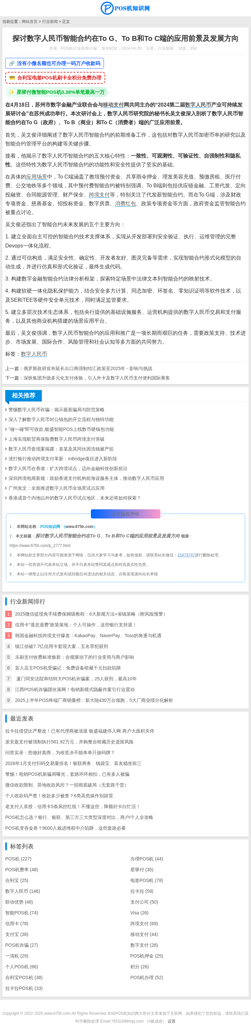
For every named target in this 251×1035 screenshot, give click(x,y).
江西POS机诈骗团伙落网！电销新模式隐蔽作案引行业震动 (75, 689)
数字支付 (144, 945)
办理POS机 (146, 858)
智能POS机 (21, 912)
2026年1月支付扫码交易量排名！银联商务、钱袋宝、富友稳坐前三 (73, 763)
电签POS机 (146, 880)
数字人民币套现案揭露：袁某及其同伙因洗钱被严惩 (61, 448)
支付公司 (144, 902)
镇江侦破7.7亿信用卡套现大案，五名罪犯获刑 (61, 646)
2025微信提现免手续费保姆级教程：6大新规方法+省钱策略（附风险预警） (91, 614)
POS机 (18, 858)
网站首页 (30, 21)
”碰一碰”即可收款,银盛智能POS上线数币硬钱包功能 (61, 429)
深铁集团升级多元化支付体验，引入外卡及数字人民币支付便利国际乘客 (97, 378)
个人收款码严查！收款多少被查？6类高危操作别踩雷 (59, 795)
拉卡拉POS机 (23, 988)
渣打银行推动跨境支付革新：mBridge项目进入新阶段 (62, 458)
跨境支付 (99, 194)
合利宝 (16, 880)
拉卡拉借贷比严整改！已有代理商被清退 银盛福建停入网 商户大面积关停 (79, 731)
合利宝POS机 (23, 977)
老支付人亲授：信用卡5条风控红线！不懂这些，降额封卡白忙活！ (73, 806)
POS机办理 (146, 977)
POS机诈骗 (21, 945)
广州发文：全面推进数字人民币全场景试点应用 (56, 488)
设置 (172, 1021)
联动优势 (19, 902)
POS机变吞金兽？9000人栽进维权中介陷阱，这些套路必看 (65, 828)
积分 (139, 966)
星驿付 (142, 869)
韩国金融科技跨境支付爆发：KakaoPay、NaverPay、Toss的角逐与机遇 (88, 635)
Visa (139, 912)
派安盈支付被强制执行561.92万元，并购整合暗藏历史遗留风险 (69, 741)
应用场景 (36, 176)
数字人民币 (198, 105)
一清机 (16, 956)
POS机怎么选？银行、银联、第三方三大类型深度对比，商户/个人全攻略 (79, 817)
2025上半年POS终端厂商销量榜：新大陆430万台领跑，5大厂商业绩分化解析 (94, 700)
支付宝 (16, 934)
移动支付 (113, 105)
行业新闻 (50, 21)
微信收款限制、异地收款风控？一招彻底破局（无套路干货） (67, 785)
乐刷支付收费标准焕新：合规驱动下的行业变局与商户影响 (74, 657)
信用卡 (16, 923)
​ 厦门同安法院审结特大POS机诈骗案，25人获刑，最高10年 (76, 678)
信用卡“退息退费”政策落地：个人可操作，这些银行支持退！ (76, 624)
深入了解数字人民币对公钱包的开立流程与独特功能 (61, 419)
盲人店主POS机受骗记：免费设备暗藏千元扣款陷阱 (68, 667)
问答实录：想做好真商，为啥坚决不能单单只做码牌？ (60, 752)
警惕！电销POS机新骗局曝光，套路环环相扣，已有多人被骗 (67, 774)
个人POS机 (21, 966)
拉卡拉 (142, 891)
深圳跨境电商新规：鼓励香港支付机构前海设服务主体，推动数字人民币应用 (86, 478)
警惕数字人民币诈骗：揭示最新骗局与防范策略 (56, 409)
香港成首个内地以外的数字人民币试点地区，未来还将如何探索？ (74, 498)
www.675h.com (79, 526)
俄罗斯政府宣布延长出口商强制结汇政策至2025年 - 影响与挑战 (88, 368)
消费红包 (125, 203)
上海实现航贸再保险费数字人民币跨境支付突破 (56, 439)
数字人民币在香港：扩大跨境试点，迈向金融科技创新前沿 (67, 468)
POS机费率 (21, 869)
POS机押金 (146, 956)
